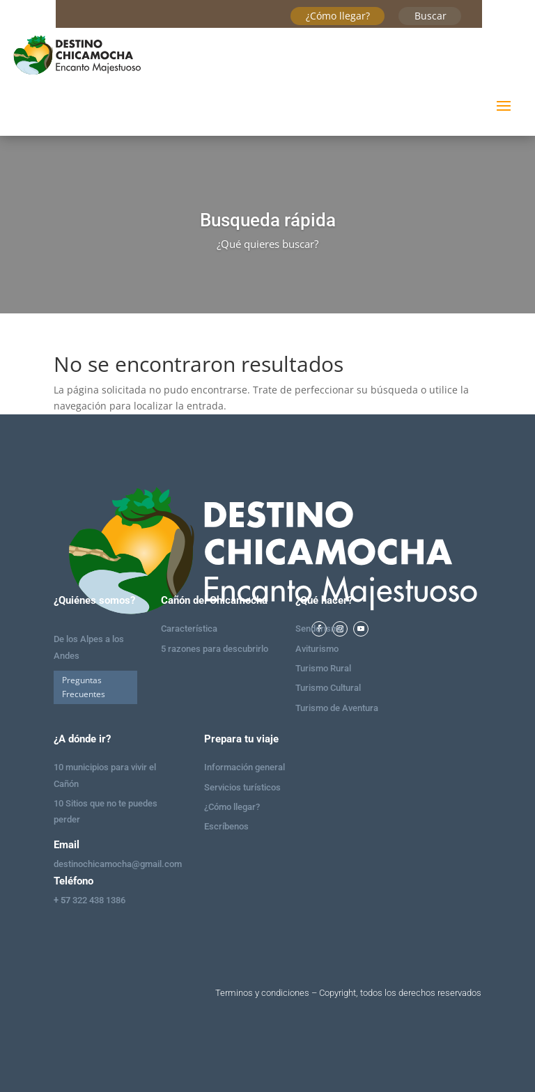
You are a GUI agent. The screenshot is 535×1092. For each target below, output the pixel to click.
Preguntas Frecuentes (83, 687)
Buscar (430, 15)
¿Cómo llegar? (338, 15)
